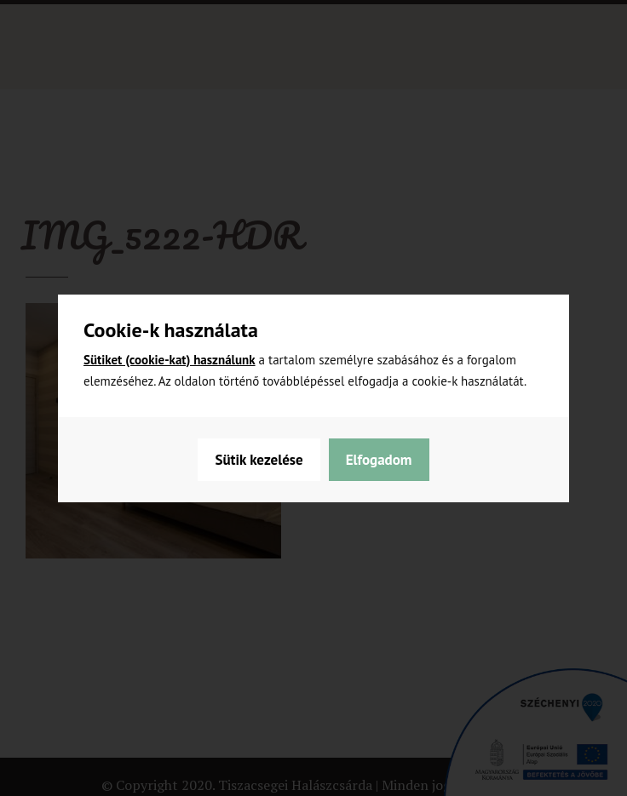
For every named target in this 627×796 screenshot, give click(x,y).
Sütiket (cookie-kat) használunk (169, 360)
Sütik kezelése (258, 459)
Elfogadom (379, 459)
